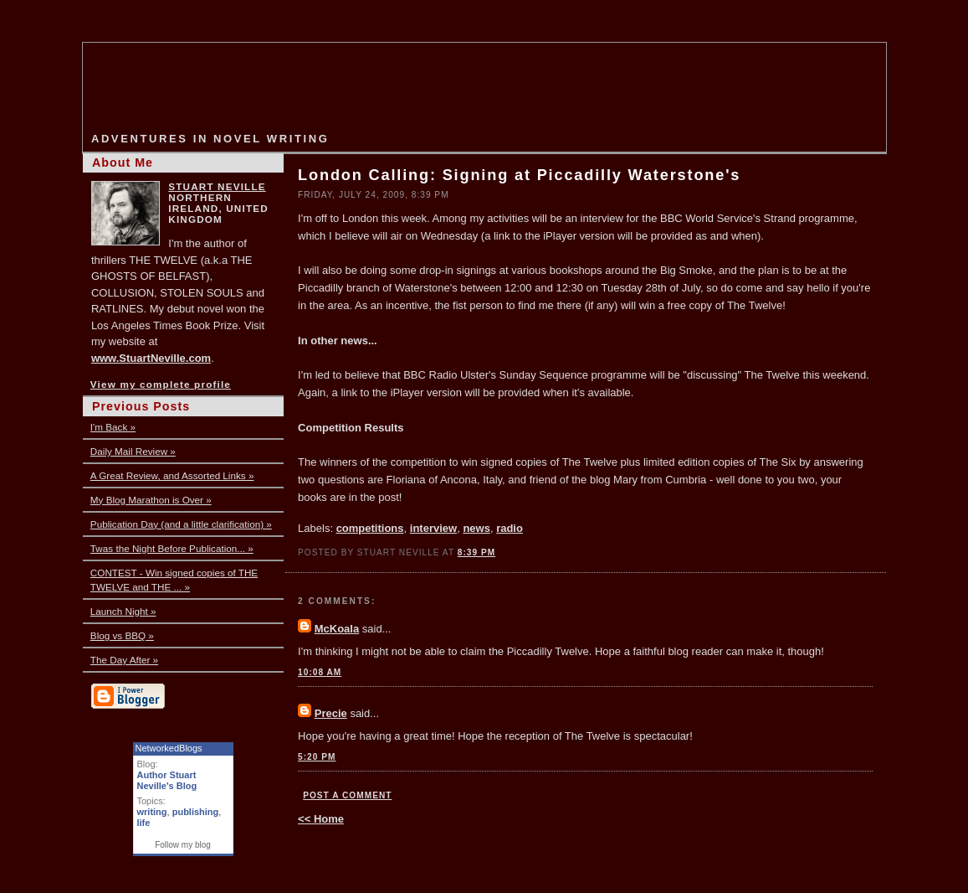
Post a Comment (347, 795)
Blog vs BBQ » (122, 635)
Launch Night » (123, 611)
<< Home (321, 819)
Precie (331, 713)
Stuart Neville (216, 186)
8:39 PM (476, 552)
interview (433, 528)
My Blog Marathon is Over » (151, 499)
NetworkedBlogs (169, 748)
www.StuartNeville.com (151, 358)
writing (152, 812)
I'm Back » (113, 426)
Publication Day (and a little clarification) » (181, 524)
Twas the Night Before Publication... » (172, 548)
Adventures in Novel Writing (210, 138)
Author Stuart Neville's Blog (167, 780)
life (144, 823)
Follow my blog (183, 844)
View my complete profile (160, 384)
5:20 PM (316, 756)
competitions (370, 528)
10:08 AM (319, 672)
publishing (195, 812)
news (476, 528)
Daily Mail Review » (133, 451)
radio (509, 528)
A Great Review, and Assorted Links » (172, 475)
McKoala (337, 628)
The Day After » (124, 659)
